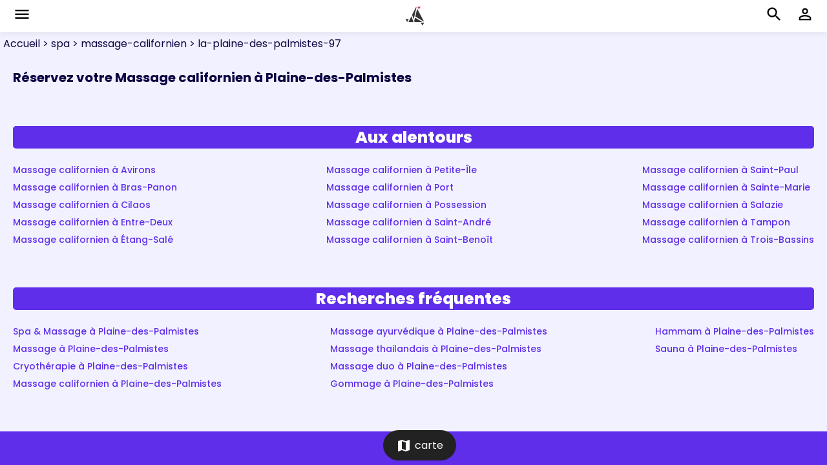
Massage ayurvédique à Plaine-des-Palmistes (438, 331)
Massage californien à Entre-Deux (93, 222)
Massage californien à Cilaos (82, 204)
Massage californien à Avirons (84, 169)
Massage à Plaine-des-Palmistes (91, 348)
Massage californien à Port (390, 187)
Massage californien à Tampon (716, 222)
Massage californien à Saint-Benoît (409, 239)
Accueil (21, 43)
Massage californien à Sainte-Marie (726, 187)
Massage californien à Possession (406, 204)
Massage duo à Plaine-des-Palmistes (418, 366)
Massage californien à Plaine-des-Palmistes (117, 383)
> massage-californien (128, 43)
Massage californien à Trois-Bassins (728, 239)
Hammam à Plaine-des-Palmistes (734, 331)
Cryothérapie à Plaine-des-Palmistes (100, 366)
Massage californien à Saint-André (408, 222)
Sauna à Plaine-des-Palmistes (726, 348)
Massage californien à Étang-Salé (93, 239)
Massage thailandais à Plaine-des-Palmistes (435, 348)
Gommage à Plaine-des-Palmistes (412, 383)
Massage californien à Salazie (712, 204)
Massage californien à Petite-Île (401, 169)
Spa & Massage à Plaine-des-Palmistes (106, 331)
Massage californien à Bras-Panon (95, 187)
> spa (55, 43)
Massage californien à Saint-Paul (720, 169)
